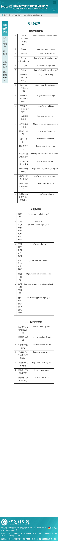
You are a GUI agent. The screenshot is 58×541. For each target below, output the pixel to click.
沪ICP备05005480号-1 (38, 528)
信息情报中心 (28, 15)
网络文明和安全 (5, 76)
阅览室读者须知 (5, 42)
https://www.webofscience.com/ (45, 36)
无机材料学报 (5, 64)
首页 (13, 15)
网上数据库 (38, 15)
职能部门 (19, 15)
